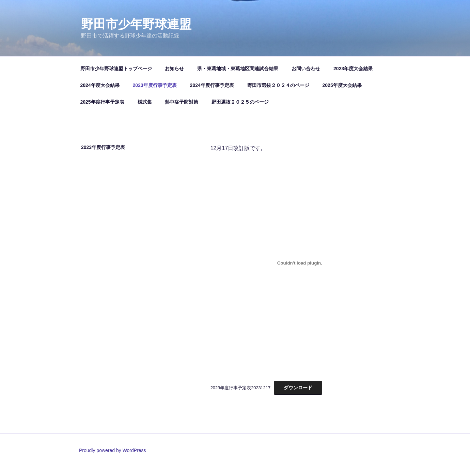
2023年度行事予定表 (155, 85)
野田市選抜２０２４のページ (278, 85)
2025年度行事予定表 (102, 102)
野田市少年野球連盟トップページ (116, 68)
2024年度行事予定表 (212, 85)
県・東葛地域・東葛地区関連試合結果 (237, 68)
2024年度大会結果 (100, 85)
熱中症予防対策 (181, 102)
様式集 (145, 102)
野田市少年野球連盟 (136, 24)
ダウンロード (298, 387)
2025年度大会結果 (342, 85)
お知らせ (174, 68)
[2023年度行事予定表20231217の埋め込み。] (299, 263)
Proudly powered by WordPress (112, 450)
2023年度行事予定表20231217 (240, 387)
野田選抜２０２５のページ (240, 102)
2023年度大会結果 (353, 68)
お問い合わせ (306, 68)
